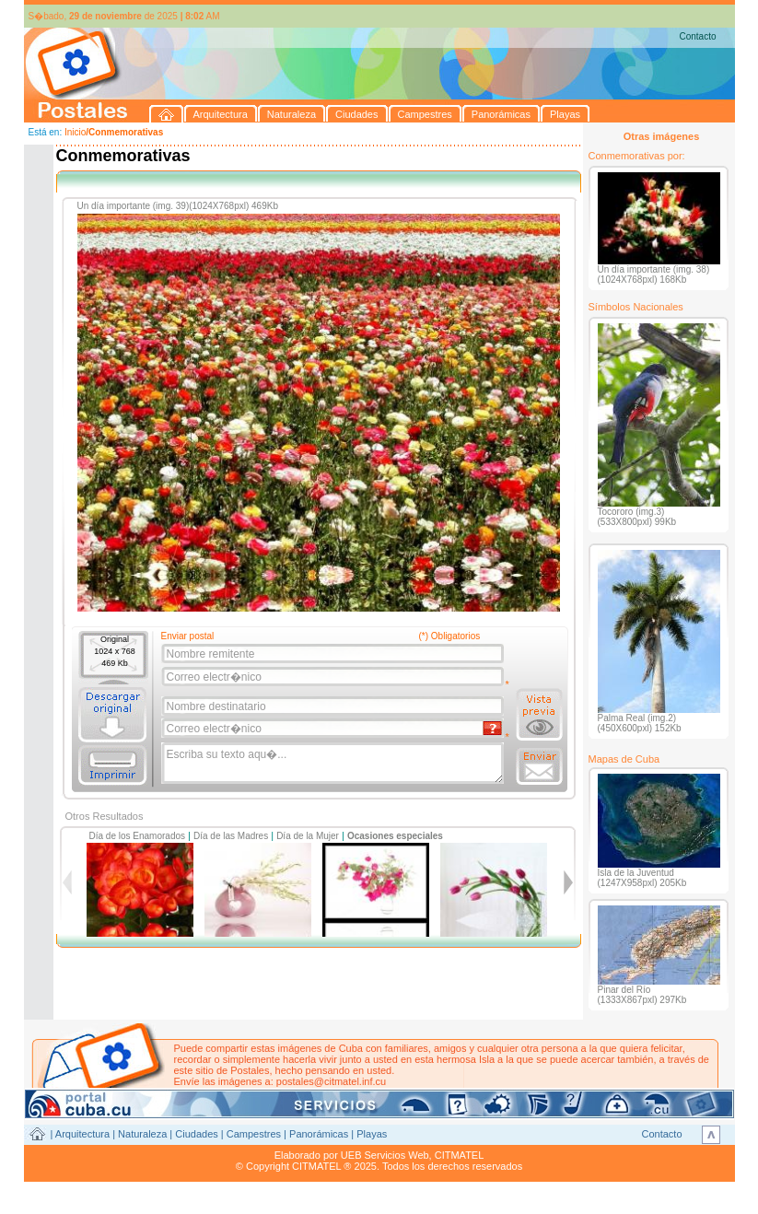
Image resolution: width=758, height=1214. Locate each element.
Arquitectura (82, 1133)
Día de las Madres (230, 836)
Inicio (75, 132)
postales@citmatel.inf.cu (331, 1081)
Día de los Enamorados (137, 836)
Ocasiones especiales (395, 836)
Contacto (697, 36)
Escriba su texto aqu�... (334, 763)
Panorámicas (318, 1133)
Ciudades (196, 1133)
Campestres (254, 1133)
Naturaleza (142, 1133)
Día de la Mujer (307, 836)
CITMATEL (459, 1155)
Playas (371, 1133)
